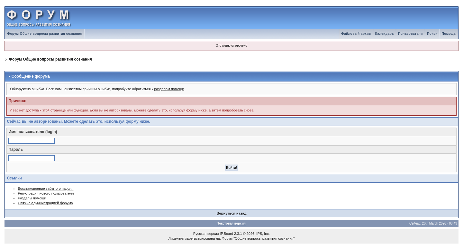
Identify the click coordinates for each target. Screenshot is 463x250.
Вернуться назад (232, 213)
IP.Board (226, 234)
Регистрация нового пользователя (46, 193)
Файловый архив (356, 33)
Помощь (448, 33)
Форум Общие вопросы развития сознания (44, 33)
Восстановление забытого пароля (45, 188)
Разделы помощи (32, 198)
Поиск (432, 33)
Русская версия (206, 234)
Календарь (384, 33)
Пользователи (410, 33)
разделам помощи (169, 89)
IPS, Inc (262, 234)
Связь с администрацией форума (45, 203)
